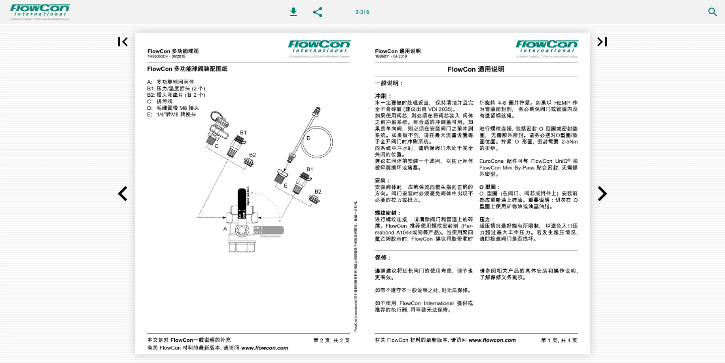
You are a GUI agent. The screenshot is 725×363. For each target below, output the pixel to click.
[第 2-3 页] (362, 12)
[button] (293, 12)
